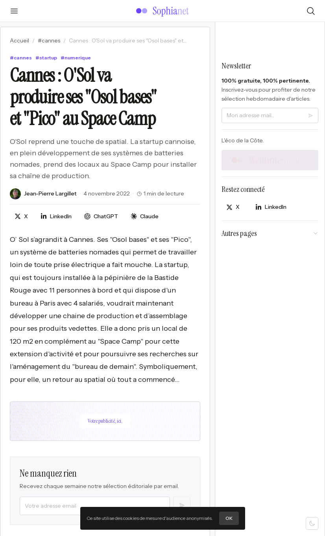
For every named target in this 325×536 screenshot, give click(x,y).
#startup (46, 58)
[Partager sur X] (21, 216)
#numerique (76, 58)
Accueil (19, 40)
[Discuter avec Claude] (144, 216)
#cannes (49, 40)
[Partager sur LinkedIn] (56, 216)
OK (229, 518)
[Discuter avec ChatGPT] (101, 216)
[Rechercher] (311, 11)
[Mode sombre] (312, 523)
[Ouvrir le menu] (14, 11)
